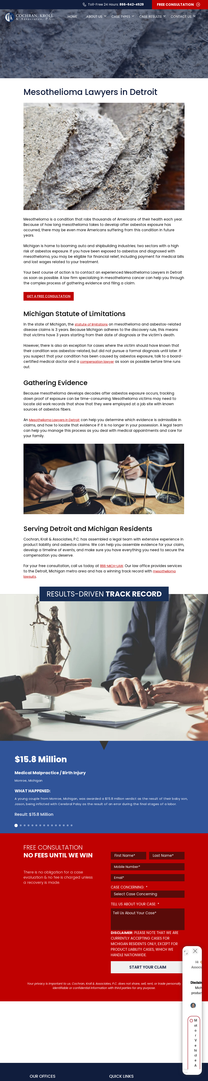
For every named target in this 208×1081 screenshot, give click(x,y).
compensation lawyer (98, 361)
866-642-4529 (125, 4)
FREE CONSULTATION (175, 4)
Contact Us (182, 17)
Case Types (120, 17)
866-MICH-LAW (112, 566)
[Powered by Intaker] (173, 1072)
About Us (93, 17)
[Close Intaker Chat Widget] (194, 949)
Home (68, 17)
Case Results (151, 17)
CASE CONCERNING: (129, 887)
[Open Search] (202, 17)
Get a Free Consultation (48, 296)
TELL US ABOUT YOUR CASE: (135, 904)
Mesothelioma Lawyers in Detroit (55, 420)
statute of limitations (91, 324)
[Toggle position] (185, 949)
